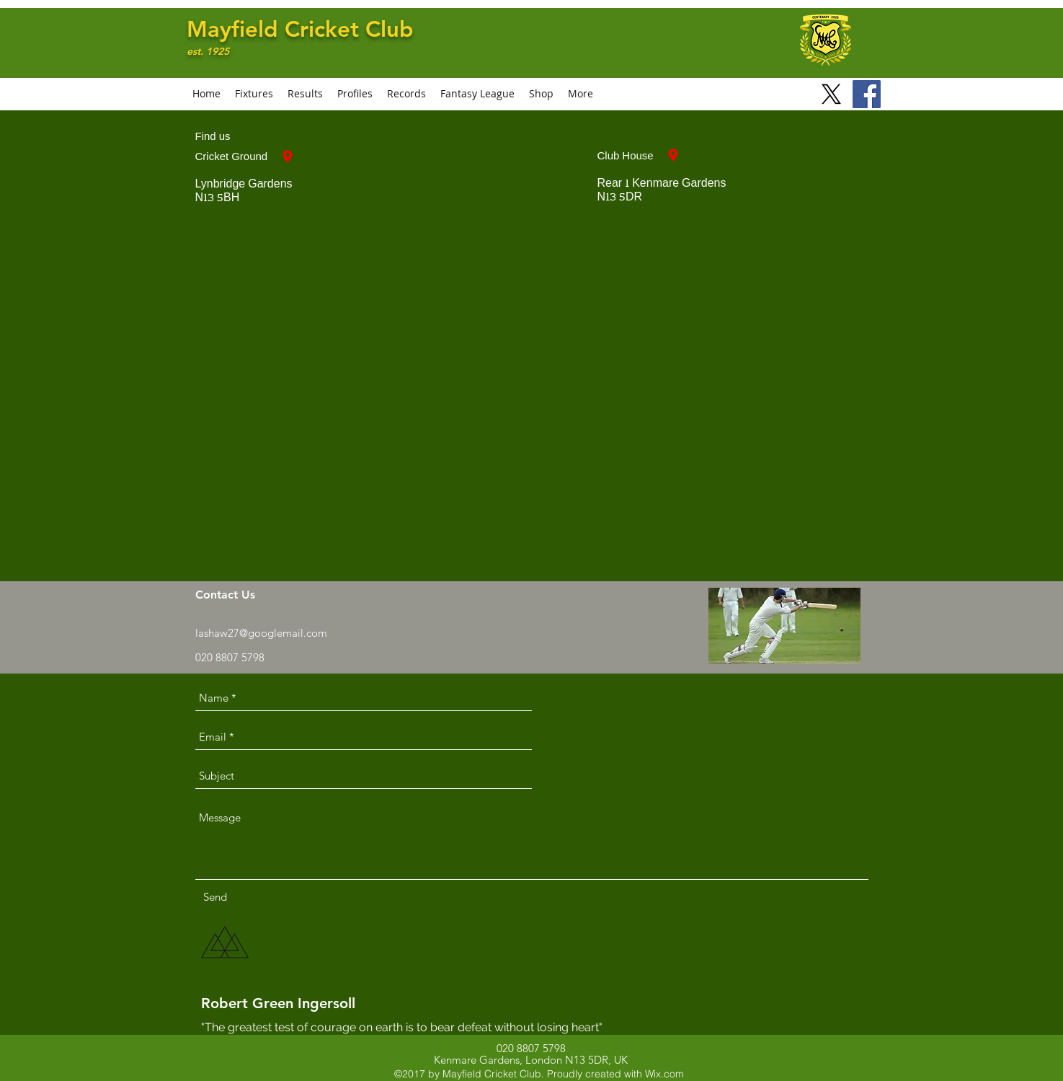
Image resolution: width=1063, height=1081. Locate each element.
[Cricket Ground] (287, 156)
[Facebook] (867, 94)
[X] (831, 94)
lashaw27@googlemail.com (261, 633)
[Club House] (673, 155)
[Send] (215, 897)
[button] (355, 94)
